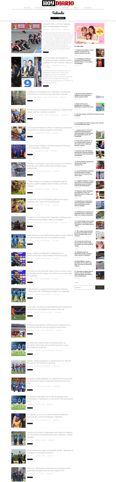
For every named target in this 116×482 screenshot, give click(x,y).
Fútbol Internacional (46, 312)
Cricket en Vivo (46, 420)
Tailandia (64, 65)
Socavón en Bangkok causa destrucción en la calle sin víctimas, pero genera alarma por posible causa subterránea (49, 165)
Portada (54, 18)
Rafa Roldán (30, 258)
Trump (46, 151)
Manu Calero (30, 115)
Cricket (43, 440)
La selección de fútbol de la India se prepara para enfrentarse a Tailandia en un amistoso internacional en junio (50, 399)
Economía (65, 7)
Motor (76, 7)
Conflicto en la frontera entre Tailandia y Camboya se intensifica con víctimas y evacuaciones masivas (49, 93)
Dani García (46, 29)
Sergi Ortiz (29, 97)
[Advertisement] (89, 80)
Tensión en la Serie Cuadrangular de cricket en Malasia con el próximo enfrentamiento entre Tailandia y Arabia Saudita (49, 434)
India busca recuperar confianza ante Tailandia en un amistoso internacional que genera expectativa (49, 326)
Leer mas (45, 52)
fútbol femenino (45, 240)
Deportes (54, 7)
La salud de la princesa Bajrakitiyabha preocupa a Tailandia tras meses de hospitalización (47, 200)
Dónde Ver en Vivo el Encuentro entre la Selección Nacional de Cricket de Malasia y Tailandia (47, 415)
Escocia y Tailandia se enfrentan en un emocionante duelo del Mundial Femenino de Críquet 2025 (48, 469)
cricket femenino (45, 366)
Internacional (41, 7)
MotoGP (58, 29)
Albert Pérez (30, 294)
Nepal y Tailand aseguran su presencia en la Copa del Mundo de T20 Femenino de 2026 (49, 362)
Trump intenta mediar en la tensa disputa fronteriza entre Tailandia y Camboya (48, 146)
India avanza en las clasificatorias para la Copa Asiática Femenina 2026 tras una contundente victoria (50, 236)
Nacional (28, 7)
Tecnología (87, 7)
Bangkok (48, 171)
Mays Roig (29, 222)
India (43, 404)
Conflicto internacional (50, 97)
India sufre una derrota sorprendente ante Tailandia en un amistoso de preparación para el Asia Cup (49, 308)
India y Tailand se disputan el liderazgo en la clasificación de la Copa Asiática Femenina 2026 (47, 254)
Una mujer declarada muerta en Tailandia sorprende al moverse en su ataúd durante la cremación (49, 129)
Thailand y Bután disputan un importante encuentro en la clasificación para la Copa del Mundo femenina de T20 (49, 381)
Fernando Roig (30, 171)
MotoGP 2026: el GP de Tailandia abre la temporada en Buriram (56, 25)
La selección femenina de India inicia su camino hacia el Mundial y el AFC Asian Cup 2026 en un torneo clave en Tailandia (49, 273)
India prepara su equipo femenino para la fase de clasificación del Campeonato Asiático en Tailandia (48, 290)
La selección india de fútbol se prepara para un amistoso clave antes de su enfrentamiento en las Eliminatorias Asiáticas (47, 345)
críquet (42, 473)
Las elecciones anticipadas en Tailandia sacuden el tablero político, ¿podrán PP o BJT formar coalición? (58, 60)
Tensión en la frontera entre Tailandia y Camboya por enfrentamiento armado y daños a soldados (49, 218)
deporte (53, 29)
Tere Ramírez (30, 133)
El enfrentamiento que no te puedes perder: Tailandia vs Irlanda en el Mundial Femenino (50, 451)
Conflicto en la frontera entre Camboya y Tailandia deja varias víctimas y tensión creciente (49, 111)
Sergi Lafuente (46, 65)
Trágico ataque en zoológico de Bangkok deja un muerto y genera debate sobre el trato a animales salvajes (47, 183)
